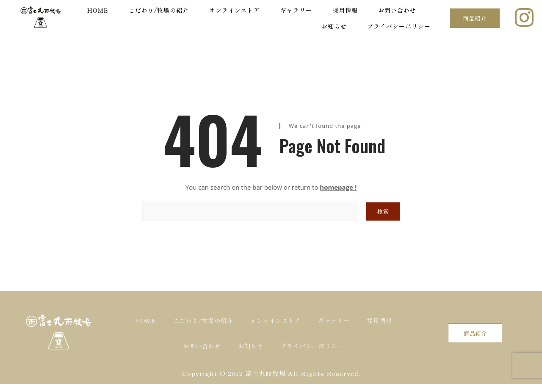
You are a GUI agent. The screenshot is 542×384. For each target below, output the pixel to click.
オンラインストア (234, 10)
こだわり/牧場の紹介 (159, 10)
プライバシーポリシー (399, 26)
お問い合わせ (397, 10)
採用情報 (345, 10)
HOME (97, 10)
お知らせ (334, 26)
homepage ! (338, 187)
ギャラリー (296, 10)
